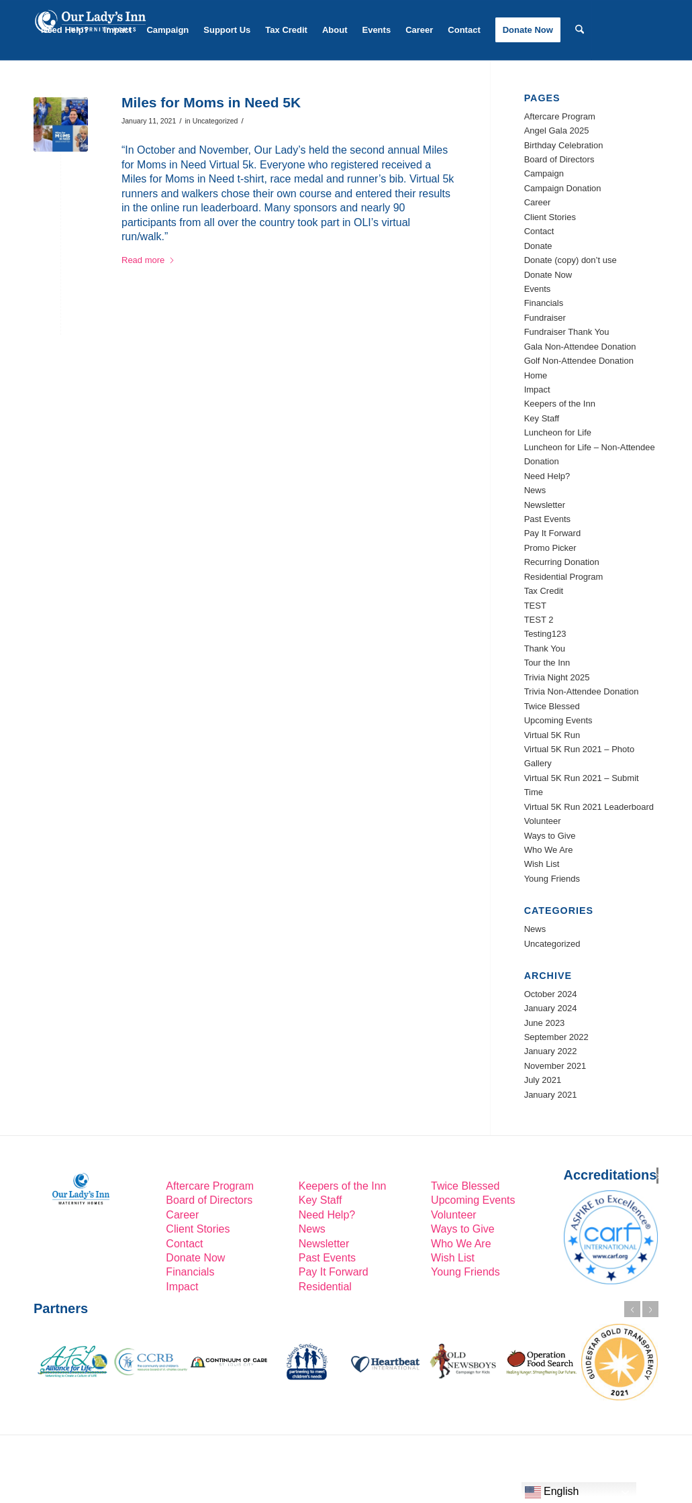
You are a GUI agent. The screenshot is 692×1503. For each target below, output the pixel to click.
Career (537, 202)
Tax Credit (544, 591)
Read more (148, 260)
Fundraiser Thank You (566, 332)
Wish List (542, 864)
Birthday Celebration (563, 145)
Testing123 (545, 634)
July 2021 (543, 1080)
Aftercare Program (559, 116)
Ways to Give (550, 836)
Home (536, 375)
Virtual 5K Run (552, 735)
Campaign (544, 173)
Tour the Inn (547, 663)
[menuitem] (65, 30)
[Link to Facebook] (58, 89)
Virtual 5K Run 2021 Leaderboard (589, 807)
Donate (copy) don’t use (570, 260)
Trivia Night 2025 (557, 677)
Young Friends (552, 879)
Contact (539, 231)
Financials (544, 303)
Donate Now (548, 275)
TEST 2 (539, 620)
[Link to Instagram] (78, 89)
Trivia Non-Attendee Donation (581, 691)
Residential (325, 1286)
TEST (535, 606)
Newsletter (544, 505)
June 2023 (544, 1023)
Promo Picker (550, 548)
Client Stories (550, 217)
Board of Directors (559, 159)
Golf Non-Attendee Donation (579, 361)
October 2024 (550, 994)
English (552, 1492)
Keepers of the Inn (559, 404)
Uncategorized (215, 121)
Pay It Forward (552, 533)
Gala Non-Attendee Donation (580, 347)
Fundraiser (545, 318)
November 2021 (555, 1066)
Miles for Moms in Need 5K (211, 102)
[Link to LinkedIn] (38, 89)
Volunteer (542, 821)
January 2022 (550, 1051)
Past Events (547, 519)
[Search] (579, 30)
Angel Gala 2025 (556, 130)
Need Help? (547, 476)
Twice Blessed (552, 706)
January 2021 (550, 1095)
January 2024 (550, 1008)
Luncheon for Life (557, 432)
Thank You (544, 648)
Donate (538, 246)
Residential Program (563, 577)
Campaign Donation (562, 188)
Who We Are (548, 850)
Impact (537, 389)
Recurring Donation (561, 562)
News (535, 490)
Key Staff (542, 418)
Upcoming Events (558, 720)
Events (537, 289)
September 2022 (556, 1037)
